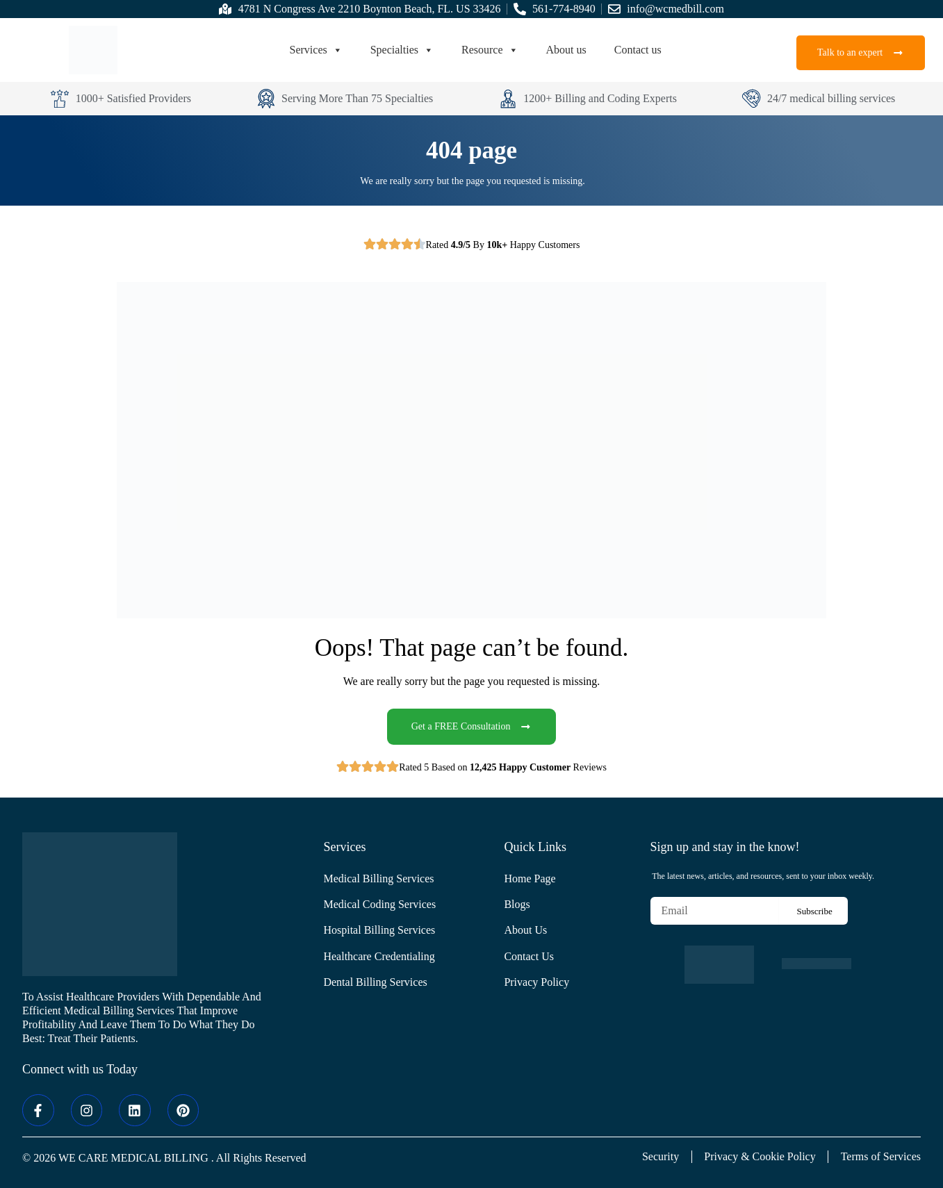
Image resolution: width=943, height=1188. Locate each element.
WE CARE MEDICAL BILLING (133, 1158)
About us (566, 50)
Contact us (638, 50)
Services (316, 50)
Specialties (402, 50)
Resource (489, 50)
